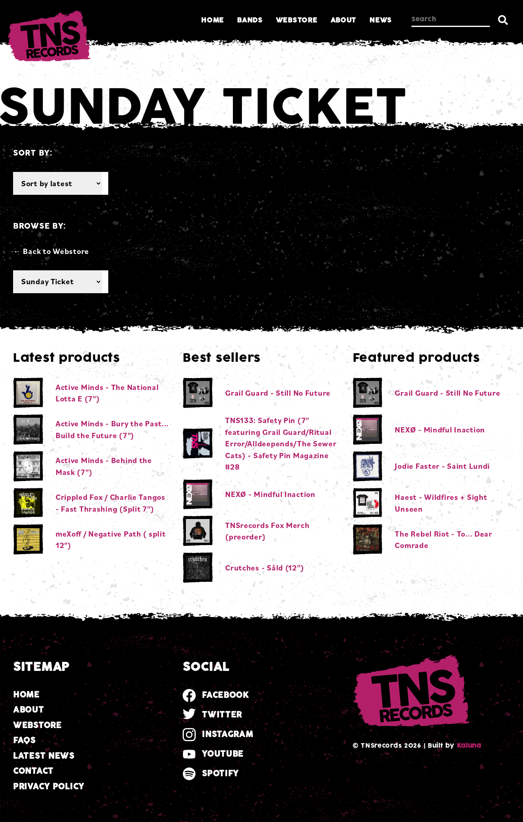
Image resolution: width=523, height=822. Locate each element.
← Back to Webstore (51, 251)
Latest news (43, 756)
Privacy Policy (48, 786)
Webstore (296, 20)
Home (212, 20)
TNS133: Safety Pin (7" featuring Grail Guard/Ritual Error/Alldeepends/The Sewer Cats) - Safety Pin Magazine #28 (280, 443)
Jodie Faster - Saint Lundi (442, 466)
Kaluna (469, 746)
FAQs (24, 740)
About (344, 20)
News (380, 20)
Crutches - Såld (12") (264, 568)
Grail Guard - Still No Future (278, 393)
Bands (250, 20)
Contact (33, 771)
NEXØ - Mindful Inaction (270, 494)
